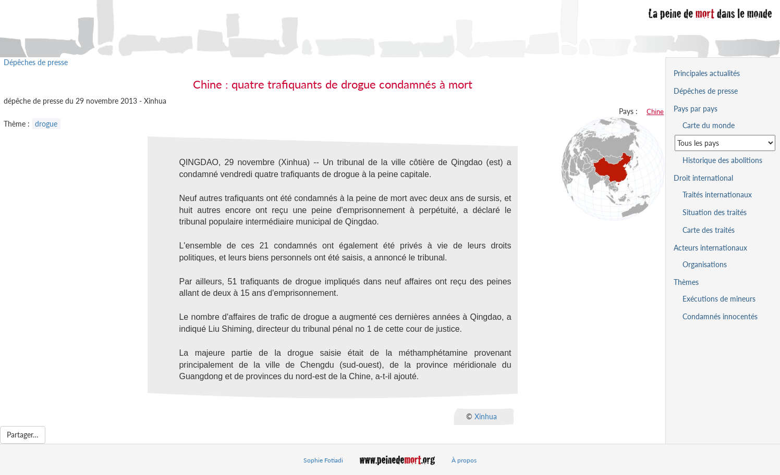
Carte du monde (708, 125)
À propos (464, 460)
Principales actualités (707, 73)
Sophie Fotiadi (323, 460)
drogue (46, 123)
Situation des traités (714, 212)
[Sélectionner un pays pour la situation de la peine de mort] (725, 143)
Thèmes (686, 282)
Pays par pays (695, 108)
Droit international (703, 177)
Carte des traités (708, 230)
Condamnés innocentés (720, 316)
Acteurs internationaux (710, 247)
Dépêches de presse (36, 62)
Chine (655, 111)
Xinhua (485, 416)
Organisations (704, 264)
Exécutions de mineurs (718, 298)
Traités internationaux (717, 194)
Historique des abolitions (722, 160)
